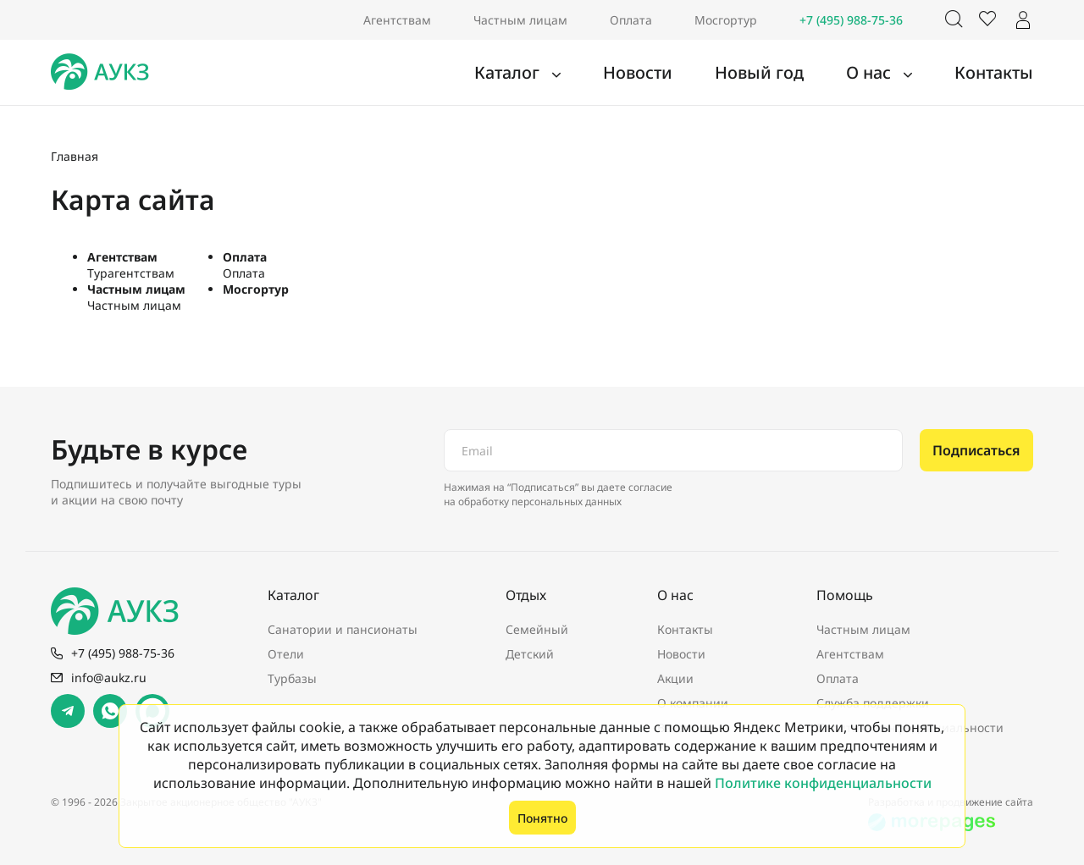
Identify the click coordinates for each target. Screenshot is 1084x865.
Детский (530, 654)
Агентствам (397, 20)
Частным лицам (520, 20)
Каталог (572, 72)
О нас (891, 72)
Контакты (1002, 72)
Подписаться (976, 450)
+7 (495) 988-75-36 (851, 20)
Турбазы (292, 678)
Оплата (631, 20)
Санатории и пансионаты (343, 629)
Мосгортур (725, 20)
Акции (675, 678)
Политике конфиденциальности (823, 783)
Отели (286, 654)
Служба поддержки (872, 703)
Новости (688, 72)
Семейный (537, 629)
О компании (692, 703)
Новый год (793, 72)
